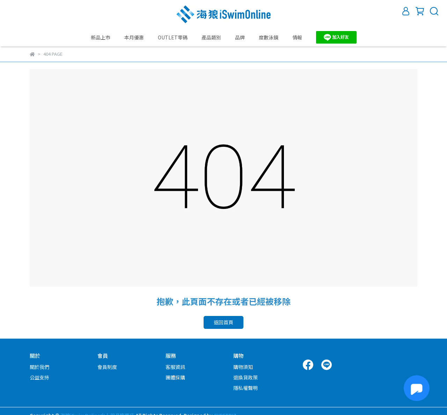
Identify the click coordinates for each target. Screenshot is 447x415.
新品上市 (100, 37)
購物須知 (243, 366)
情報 (297, 37)
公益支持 (39, 377)
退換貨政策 (245, 377)
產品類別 (211, 37)
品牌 (240, 37)
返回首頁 (223, 322)
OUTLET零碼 (173, 37)
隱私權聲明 (245, 387)
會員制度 (107, 366)
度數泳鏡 (268, 37)
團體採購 (175, 377)
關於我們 (39, 366)
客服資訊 (175, 366)
